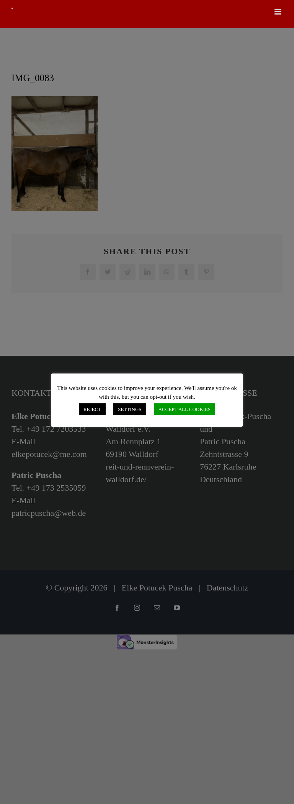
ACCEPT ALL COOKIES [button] (184, 409)
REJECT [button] (92, 409)
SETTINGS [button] (129, 409)
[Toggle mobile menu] (278, 12)
